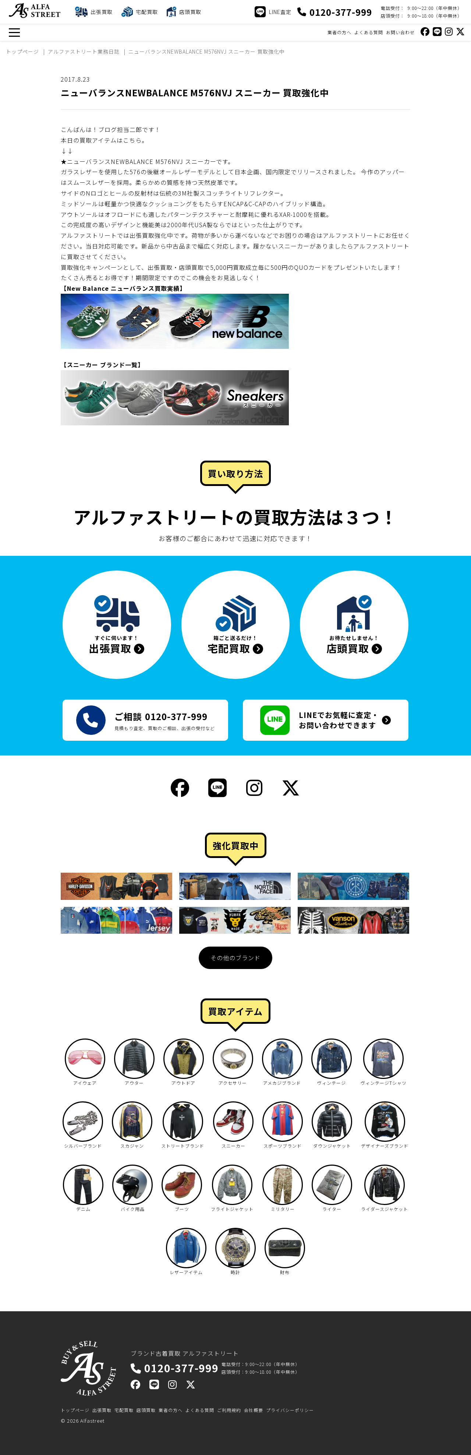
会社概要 (253, 1410)
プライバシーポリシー (290, 1410)
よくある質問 (368, 32)
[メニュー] (14, 32)
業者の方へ (339, 32)
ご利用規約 (229, 1410)
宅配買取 (124, 1410)
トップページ (75, 1410)
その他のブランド (235, 957)
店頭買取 (146, 1410)
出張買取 (101, 1410)
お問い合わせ (400, 32)
